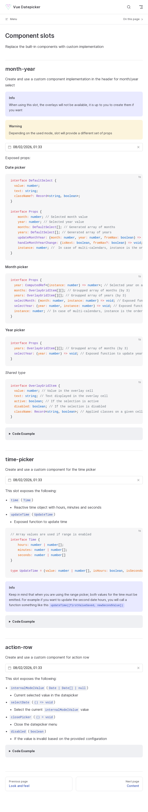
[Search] (129, 7)
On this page (133, 19)
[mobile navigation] (141, 7)
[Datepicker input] (74, 147)
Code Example (23, 433)
